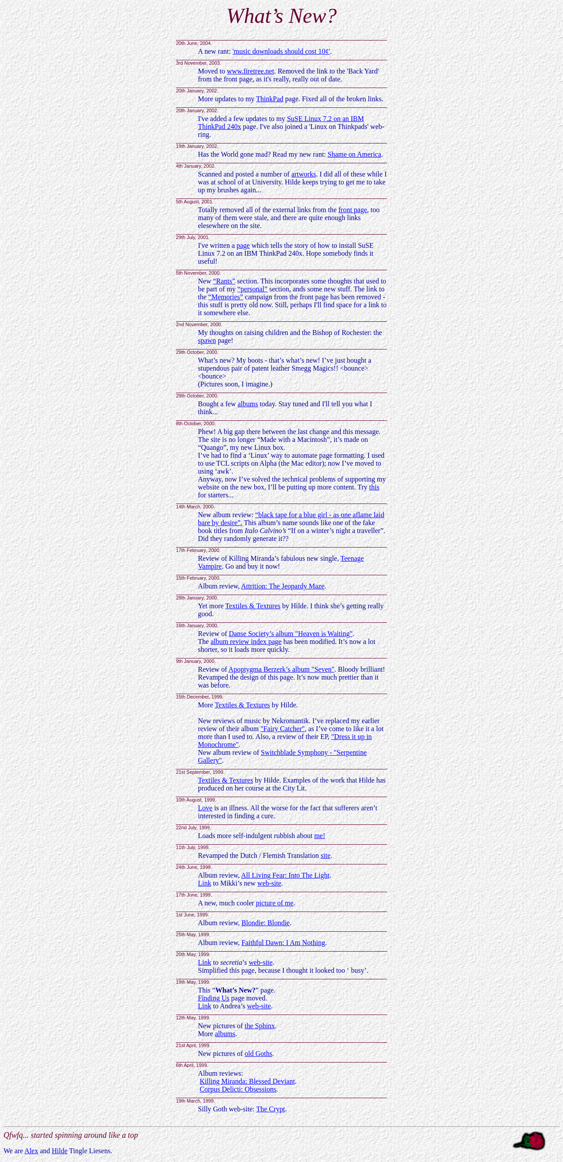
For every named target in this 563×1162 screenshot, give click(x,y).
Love (205, 808)
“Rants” (224, 281)
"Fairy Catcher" (282, 728)
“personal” (252, 289)
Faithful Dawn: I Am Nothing (283, 942)
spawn (207, 340)
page (243, 245)
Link (204, 883)
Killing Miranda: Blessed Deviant (247, 1081)
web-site (269, 883)
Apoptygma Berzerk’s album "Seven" (281, 669)
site (325, 855)
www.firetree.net (250, 71)
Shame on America (354, 154)
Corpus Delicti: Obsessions (238, 1089)
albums (248, 404)
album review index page (246, 641)
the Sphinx (260, 1026)
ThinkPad (269, 99)
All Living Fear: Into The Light (285, 875)
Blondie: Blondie (265, 923)
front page (352, 209)
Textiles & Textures (252, 606)
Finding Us (214, 998)
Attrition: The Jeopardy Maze (282, 586)
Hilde (60, 1151)
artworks (303, 174)
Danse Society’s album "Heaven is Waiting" (290, 633)
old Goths (258, 1053)
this (374, 487)
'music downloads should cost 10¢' (281, 51)
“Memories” (225, 297)
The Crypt (270, 1109)
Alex (31, 1151)
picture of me (274, 903)
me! (319, 835)
